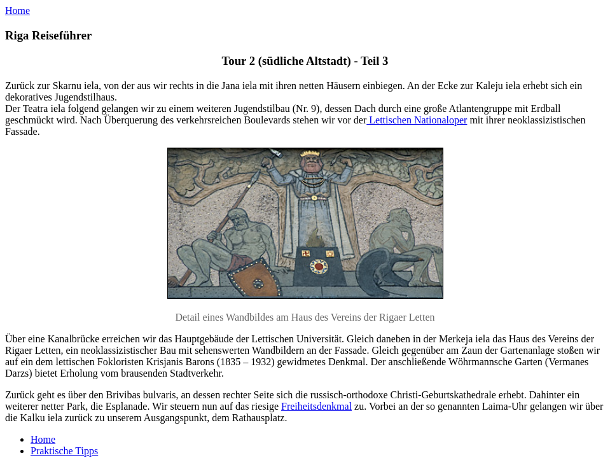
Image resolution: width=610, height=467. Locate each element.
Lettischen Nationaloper (416, 120)
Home (17, 10)
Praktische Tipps (64, 450)
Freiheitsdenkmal (316, 406)
